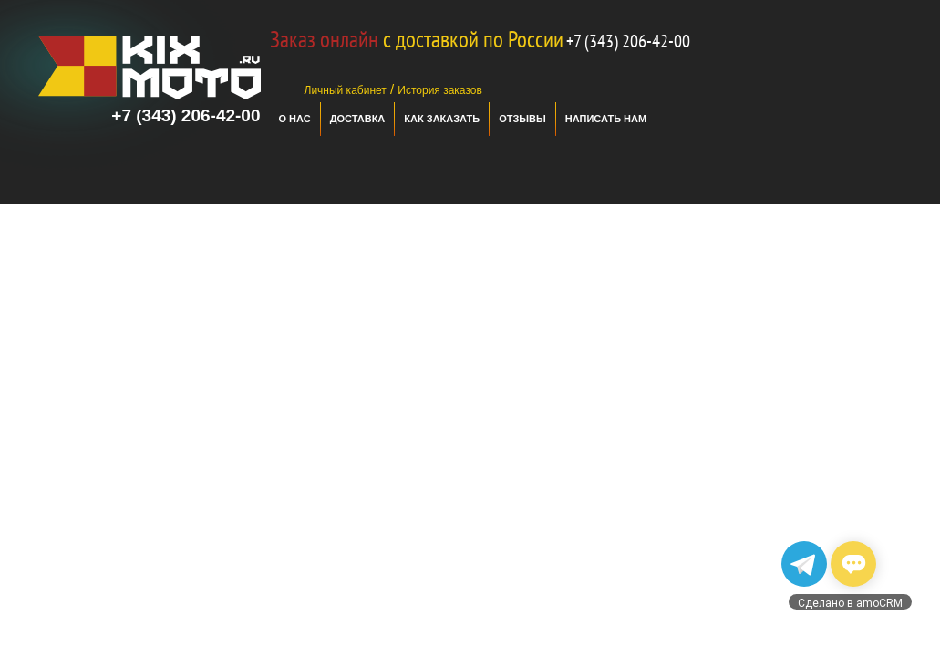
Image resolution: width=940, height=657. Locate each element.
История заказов (440, 90)
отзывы (522, 118)
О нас (295, 118)
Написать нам (605, 118)
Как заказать (442, 118)
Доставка (358, 118)
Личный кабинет (346, 90)
